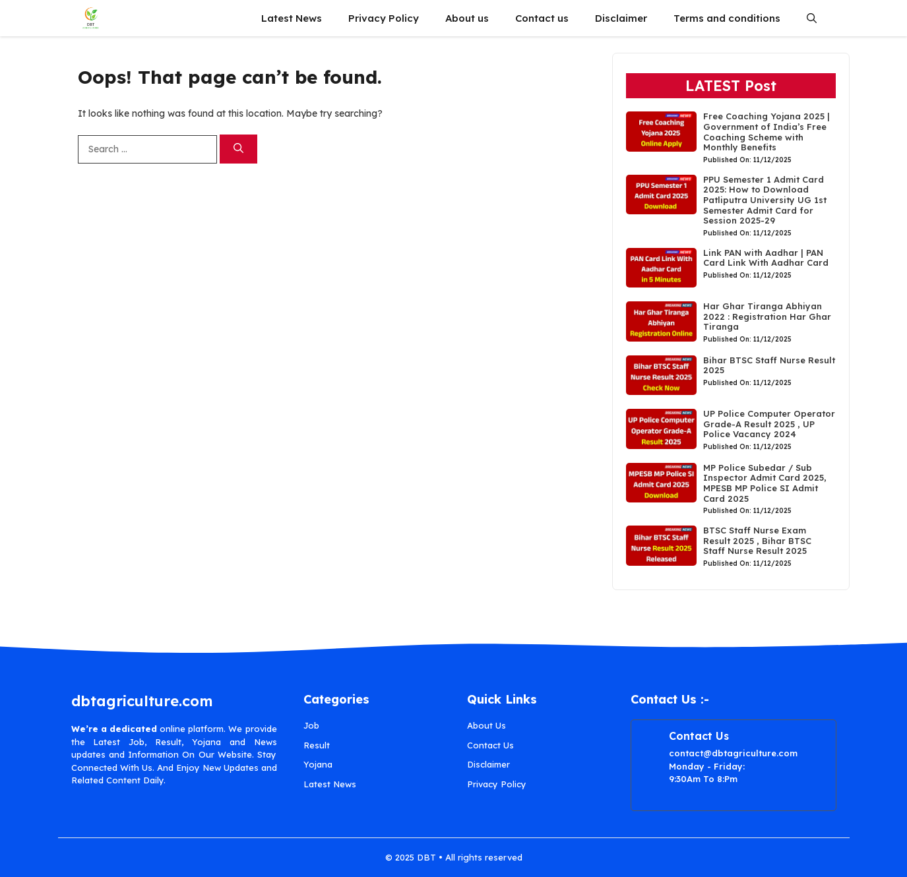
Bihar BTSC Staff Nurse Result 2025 (769, 365)
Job (311, 725)
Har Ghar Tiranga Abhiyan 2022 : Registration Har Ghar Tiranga (767, 316)
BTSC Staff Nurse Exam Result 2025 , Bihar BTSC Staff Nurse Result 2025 (757, 540)
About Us (486, 725)
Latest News (291, 18)
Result (316, 745)
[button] (812, 18)
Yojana (317, 764)
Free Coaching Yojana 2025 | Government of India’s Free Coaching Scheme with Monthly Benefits (766, 131)
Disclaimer (621, 18)
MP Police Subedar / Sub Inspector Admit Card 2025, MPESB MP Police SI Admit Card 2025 (765, 483)
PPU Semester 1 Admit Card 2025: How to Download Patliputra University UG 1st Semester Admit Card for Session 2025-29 (765, 200)
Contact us (542, 18)
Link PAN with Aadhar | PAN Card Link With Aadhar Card (766, 257)
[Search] (238, 149)
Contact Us (490, 745)
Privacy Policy (383, 18)
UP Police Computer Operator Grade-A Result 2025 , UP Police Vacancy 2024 (769, 423)
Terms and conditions (726, 18)
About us (467, 18)
